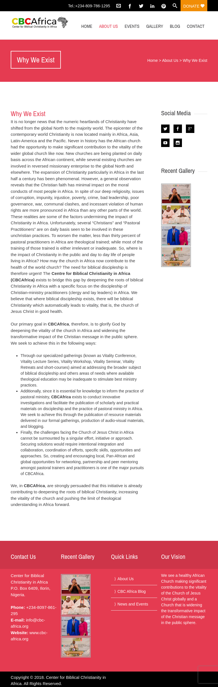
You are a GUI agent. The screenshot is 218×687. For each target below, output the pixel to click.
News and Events (132, 604)
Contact (195, 26)
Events (132, 26)
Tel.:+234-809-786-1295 (89, 6)
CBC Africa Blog (131, 591)
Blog (175, 26)
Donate (193, 6)
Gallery (154, 26)
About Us (108, 26)
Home (86, 26)
